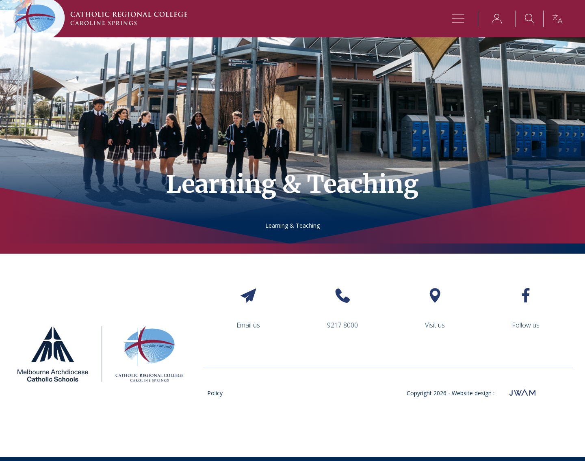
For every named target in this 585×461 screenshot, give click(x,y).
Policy (215, 393)
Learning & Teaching (292, 225)
